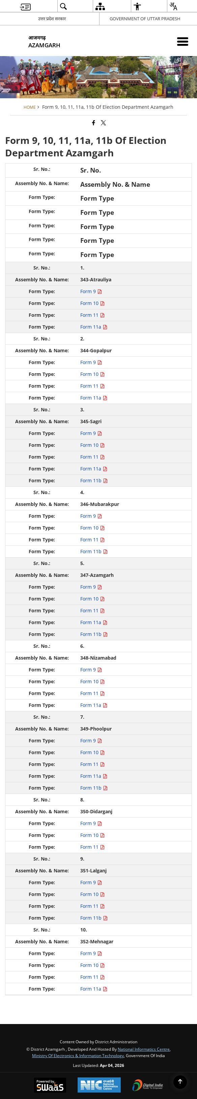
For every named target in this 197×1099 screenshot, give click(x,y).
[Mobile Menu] (183, 41)
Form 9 (91, 291)
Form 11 (92, 315)
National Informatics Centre (144, 1049)
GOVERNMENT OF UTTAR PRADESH (145, 19)
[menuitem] (25, 6)
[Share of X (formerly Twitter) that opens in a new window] (103, 122)
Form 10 (92, 303)
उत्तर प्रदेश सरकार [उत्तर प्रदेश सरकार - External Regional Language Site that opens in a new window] (52, 19)
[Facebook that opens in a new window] (93, 122)
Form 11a (93, 327)
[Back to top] (180, 1082)
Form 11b (94, 480)
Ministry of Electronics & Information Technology (78, 1055)
